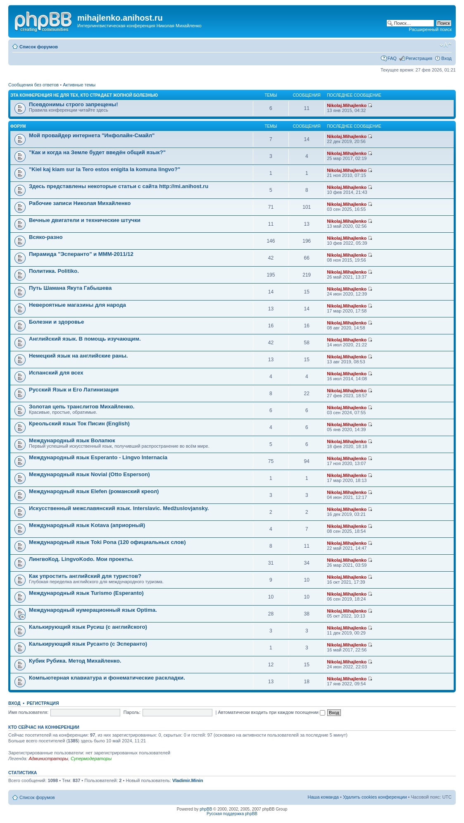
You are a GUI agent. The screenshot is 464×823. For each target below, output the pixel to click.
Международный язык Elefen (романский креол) (94, 491)
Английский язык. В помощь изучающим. (85, 339)
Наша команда (323, 796)
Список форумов (38, 46)
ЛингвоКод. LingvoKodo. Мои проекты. (81, 559)
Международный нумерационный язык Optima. (93, 610)
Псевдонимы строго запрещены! (73, 104)
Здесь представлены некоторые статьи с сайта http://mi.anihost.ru (118, 186)
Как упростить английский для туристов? (85, 576)
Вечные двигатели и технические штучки (84, 220)
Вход (446, 58)
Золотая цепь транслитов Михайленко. (82, 406)
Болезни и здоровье (56, 322)
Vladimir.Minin (187, 780)
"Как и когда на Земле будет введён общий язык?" (97, 152)
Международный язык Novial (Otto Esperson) (89, 474)
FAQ (392, 58)
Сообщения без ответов (33, 84)
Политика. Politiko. (54, 271)
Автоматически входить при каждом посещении (271, 712)
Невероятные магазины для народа (77, 305)
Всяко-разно (46, 237)
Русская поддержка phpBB (232, 813)
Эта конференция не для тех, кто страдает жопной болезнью (84, 95)
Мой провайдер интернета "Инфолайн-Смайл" (92, 135)
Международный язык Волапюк (72, 440)
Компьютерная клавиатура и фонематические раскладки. (107, 678)
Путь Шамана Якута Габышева (70, 288)
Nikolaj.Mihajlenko (346, 105)
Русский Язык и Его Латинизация (74, 389)
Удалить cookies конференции (375, 796)
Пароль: (132, 712)
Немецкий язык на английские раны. (78, 356)
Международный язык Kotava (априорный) (87, 525)
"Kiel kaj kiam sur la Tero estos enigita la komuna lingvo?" (104, 169)
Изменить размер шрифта (446, 45)
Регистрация (419, 58)
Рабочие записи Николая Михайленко (80, 203)
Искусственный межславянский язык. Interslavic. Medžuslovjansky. (119, 508)
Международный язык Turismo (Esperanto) (86, 593)
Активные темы (79, 84)
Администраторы (48, 758)
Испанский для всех (56, 373)
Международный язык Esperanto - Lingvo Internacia (98, 457)
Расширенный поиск (430, 29)
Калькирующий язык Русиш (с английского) (88, 627)
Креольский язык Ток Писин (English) (79, 423)
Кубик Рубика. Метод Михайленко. (75, 661)
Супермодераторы (91, 758)
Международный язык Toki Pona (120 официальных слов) (107, 542)
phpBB (206, 809)
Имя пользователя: (28, 712)
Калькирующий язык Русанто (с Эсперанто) (88, 644)
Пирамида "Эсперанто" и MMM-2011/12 (81, 254)
